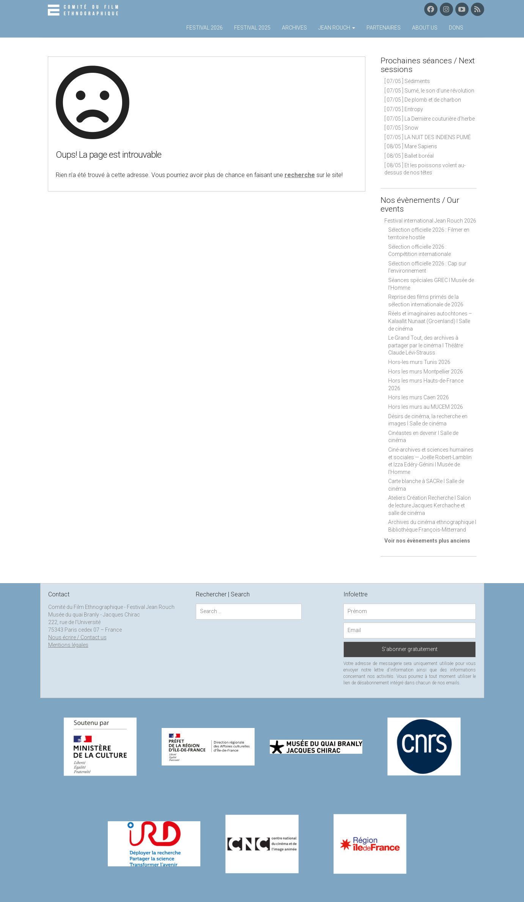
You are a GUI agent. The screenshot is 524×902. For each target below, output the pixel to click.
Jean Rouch (336, 28)
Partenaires (384, 28)
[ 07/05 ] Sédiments (407, 81)
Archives (294, 28)
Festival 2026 (204, 28)
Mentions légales (68, 645)
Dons (456, 28)
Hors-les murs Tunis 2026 (419, 362)
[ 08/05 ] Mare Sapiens (410, 146)
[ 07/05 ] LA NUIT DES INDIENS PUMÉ (427, 137)
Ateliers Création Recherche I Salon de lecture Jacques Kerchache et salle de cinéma (429, 505)
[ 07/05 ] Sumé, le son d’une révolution (429, 91)
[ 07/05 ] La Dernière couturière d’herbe (429, 119)
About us (424, 28)
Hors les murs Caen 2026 (418, 397)
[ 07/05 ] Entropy (403, 109)
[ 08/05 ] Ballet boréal (409, 156)
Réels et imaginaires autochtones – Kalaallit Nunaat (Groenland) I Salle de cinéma (430, 321)
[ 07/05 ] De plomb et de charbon (422, 100)
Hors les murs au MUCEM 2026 (425, 407)
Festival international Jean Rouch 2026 (430, 221)
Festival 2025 (252, 28)
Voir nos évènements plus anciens (427, 541)
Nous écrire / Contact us (77, 637)
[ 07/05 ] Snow (401, 128)
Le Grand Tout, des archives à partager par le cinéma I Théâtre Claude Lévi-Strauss (425, 345)
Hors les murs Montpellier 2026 (425, 372)
